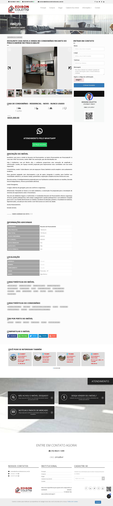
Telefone (76, 60)
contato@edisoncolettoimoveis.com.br (20, 471)
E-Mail (76, 53)
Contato (97, 8)
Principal (43, 8)
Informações (87, 8)
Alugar (60, 8)
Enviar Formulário (89, 85)
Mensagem (77, 67)
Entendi (98, 502)
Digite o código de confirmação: (83, 77)
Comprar (52, 8)
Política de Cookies (72, 501)
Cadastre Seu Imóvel (72, 8)
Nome (75, 46)
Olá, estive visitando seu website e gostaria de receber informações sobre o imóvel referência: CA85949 (89, 71)
